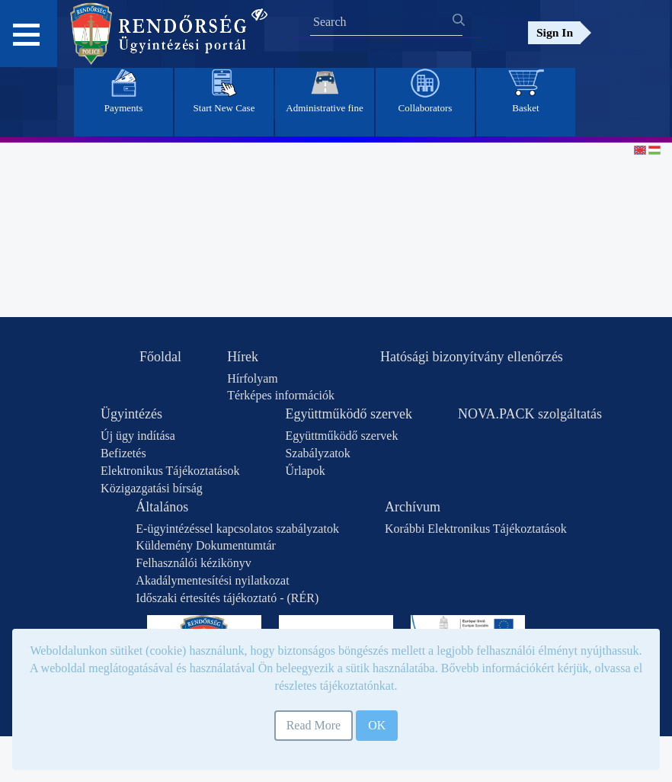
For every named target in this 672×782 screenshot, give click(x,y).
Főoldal (160, 356)
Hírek (242, 356)
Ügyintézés (131, 413)
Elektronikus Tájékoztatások (170, 470)
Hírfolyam (252, 378)
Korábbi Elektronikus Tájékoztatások (476, 528)
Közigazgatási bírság (152, 488)
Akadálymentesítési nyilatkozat (212, 580)
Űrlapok (305, 470)
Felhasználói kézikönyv (193, 562)
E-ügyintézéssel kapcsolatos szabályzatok (237, 528)
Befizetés (123, 453)
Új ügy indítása (138, 435)
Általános (162, 506)
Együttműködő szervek (348, 413)
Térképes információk (280, 395)
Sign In (554, 32)
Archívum (412, 506)
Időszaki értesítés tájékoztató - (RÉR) (227, 597)
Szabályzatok (317, 453)
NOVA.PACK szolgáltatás (530, 413)
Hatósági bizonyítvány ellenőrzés (471, 356)
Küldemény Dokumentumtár (206, 545)
